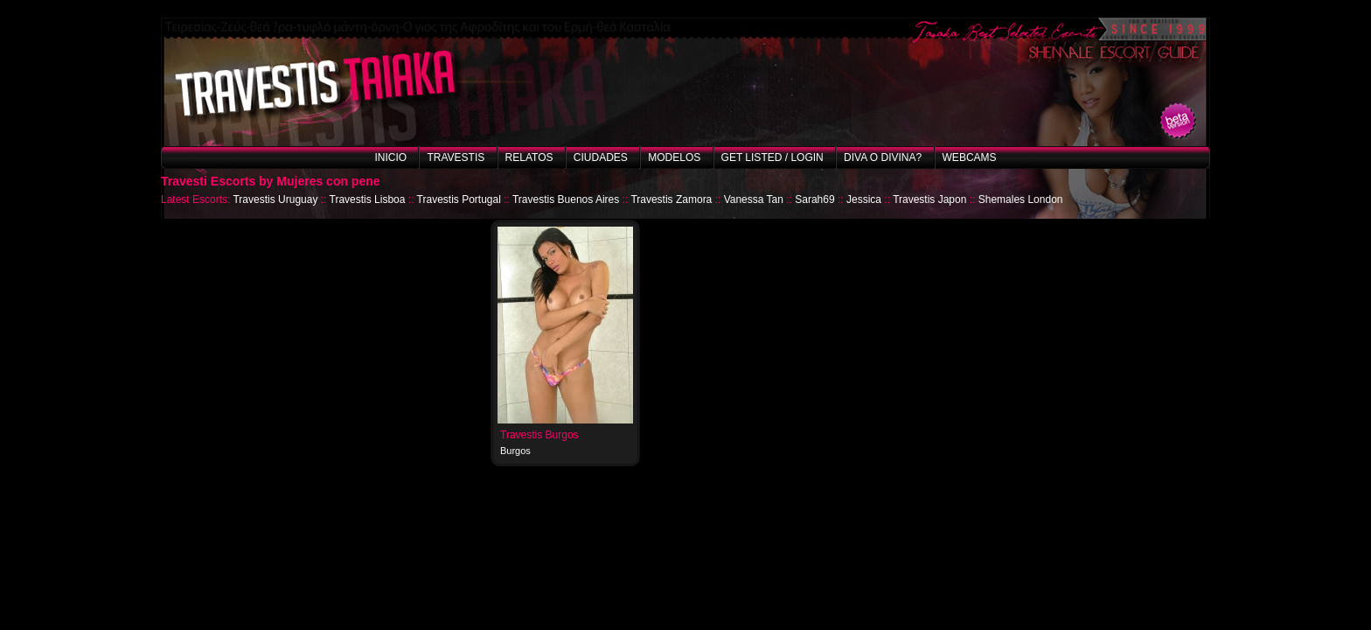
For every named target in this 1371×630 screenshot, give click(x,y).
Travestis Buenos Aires (565, 199)
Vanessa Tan (753, 199)
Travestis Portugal (459, 199)
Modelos (674, 157)
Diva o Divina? (883, 157)
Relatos (529, 157)
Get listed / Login (772, 157)
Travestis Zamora (671, 199)
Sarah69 (814, 199)
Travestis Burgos (539, 435)
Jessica (863, 199)
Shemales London (1020, 199)
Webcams (970, 157)
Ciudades (601, 157)
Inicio (390, 157)
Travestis (455, 157)
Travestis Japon (929, 199)
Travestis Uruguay (275, 199)
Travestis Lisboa (368, 199)
